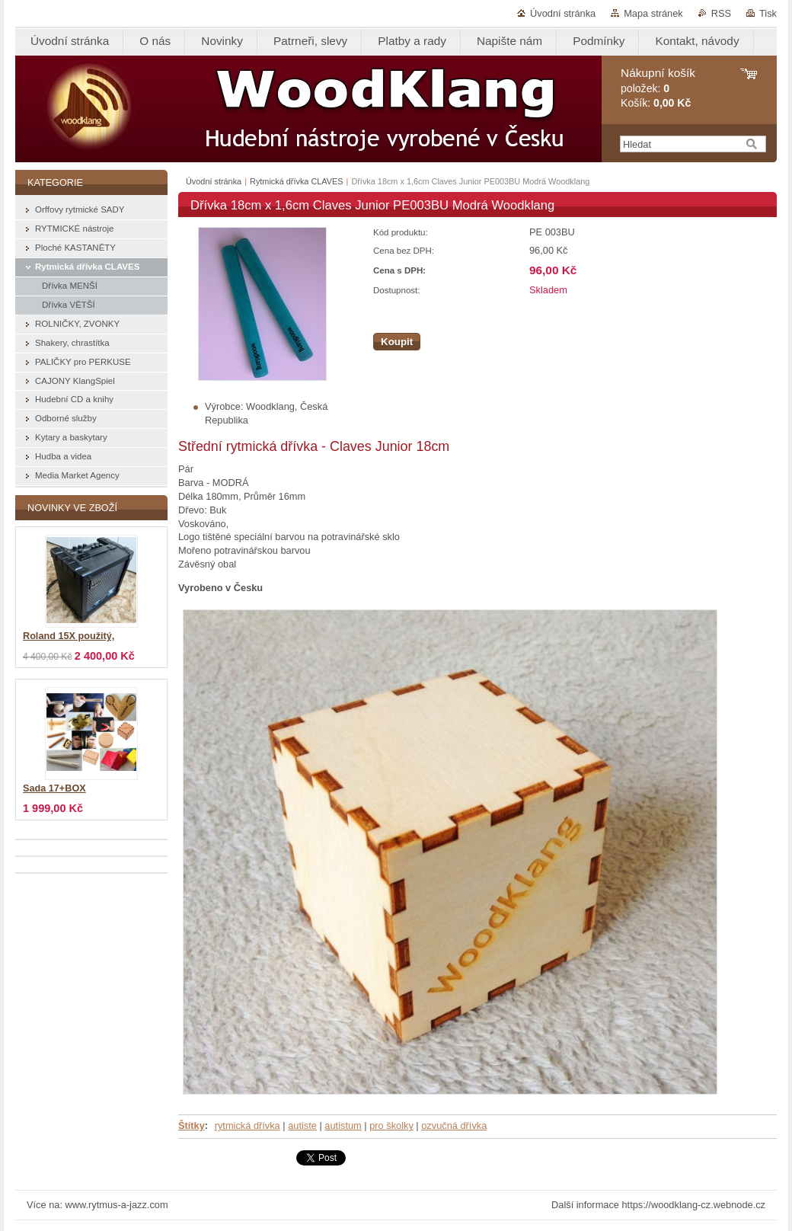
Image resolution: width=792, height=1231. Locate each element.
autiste (302, 1125)
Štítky (191, 1125)
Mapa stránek (653, 13)
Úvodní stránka (563, 13)
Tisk (768, 13)
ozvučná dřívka (454, 1125)
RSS (721, 13)
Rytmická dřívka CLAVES (296, 181)
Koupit (397, 341)
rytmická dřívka (247, 1125)
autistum (342, 1125)
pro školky (391, 1125)
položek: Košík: (658, 88)
